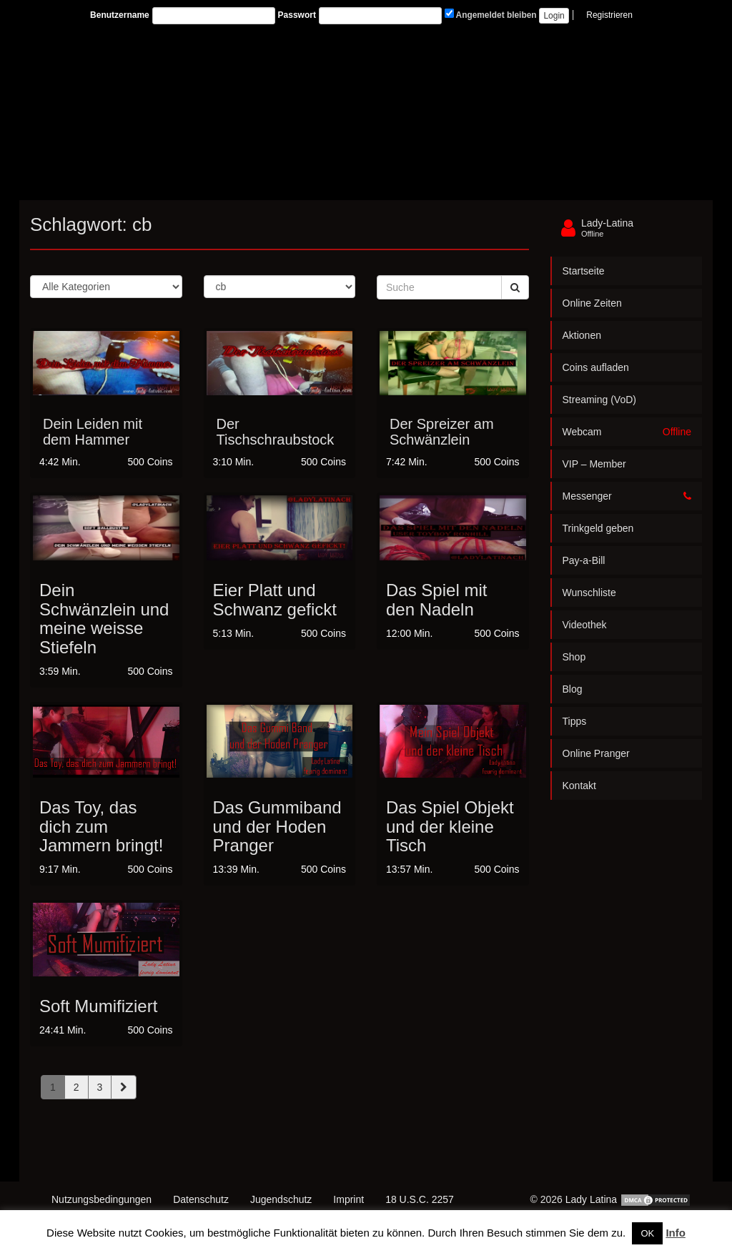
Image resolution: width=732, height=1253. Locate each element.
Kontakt (579, 785)
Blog (573, 689)
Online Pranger (596, 753)
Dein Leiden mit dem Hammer (92, 431)
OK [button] (647, 1233)
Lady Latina (591, 1199)
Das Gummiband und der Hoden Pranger (277, 826)
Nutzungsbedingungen (101, 1199)
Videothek (585, 624)
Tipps (575, 721)
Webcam (627, 432)
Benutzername (119, 15)
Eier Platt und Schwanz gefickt (275, 599)
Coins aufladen (596, 367)
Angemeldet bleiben (491, 14)
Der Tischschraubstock (276, 431)
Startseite (584, 271)
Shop (574, 657)
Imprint (348, 1199)
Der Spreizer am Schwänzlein (442, 431)
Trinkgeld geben (598, 528)
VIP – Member (594, 464)
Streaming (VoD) (599, 399)
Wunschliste (589, 592)
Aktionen (582, 335)
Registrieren (609, 15)
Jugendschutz (281, 1199)
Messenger (627, 496)
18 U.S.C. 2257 (419, 1199)
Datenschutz (201, 1199)
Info (676, 1233)
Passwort (297, 15)
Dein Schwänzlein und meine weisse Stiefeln (104, 618)
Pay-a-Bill (584, 560)
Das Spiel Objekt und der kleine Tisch (450, 826)
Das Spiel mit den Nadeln (436, 599)
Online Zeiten (592, 303)
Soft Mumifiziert (98, 1006)
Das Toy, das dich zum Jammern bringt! (101, 826)
